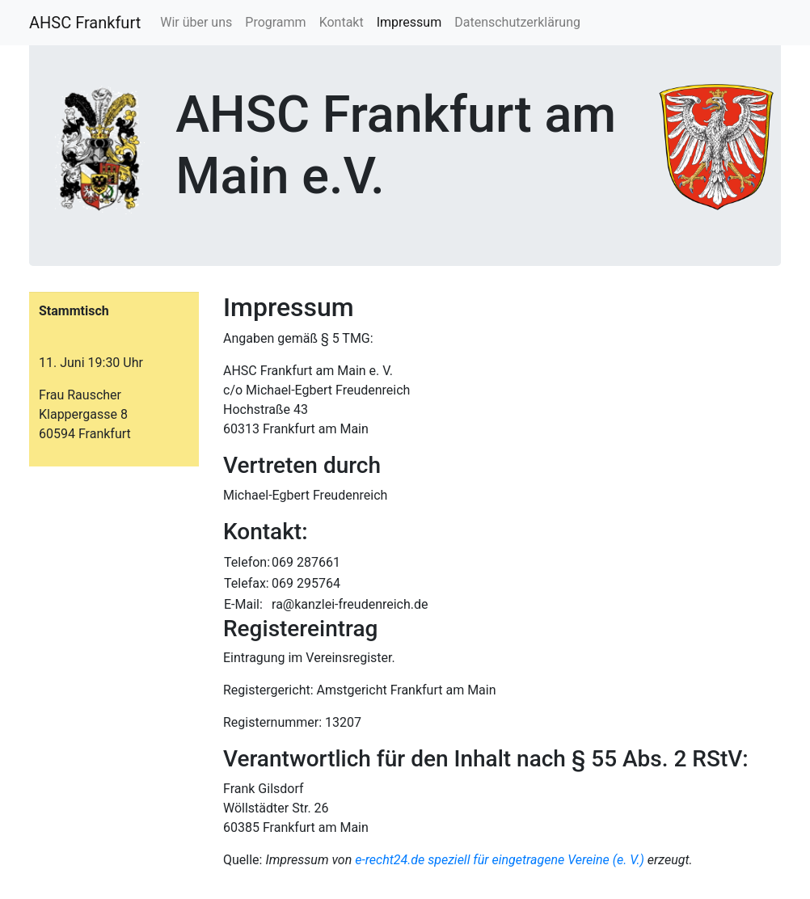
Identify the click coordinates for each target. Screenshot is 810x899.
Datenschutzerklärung (517, 22)
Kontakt (341, 22)
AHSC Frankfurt (85, 22)
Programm (275, 22)
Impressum (409, 22)
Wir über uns (196, 22)
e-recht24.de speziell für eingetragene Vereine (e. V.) (499, 859)
